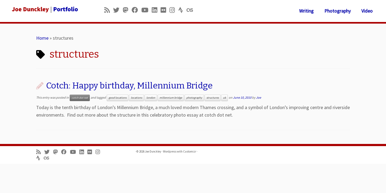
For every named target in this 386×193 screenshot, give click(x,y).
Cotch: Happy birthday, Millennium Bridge (129, 85)
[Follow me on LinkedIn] (156, 10)
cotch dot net (80, 97)
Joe (258, 97)
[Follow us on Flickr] (165, 10)
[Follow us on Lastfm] (191, 10)
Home (42, 38)
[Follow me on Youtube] (146, 10)
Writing (306, 11)
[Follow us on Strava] (182, 10)
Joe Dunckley (153, 151)
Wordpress (169, 151)
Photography (337, 11)
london (150, 97)
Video (367, 11)
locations (136, 97)
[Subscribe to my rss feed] (108, 10)
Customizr (189, 151)
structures (212, 97)
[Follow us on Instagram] (173, 10)
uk (224, 97)
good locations (118, 97)
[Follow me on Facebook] (136, 10)
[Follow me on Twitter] (118, 10)
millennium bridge (170, 97)
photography (194, 97)
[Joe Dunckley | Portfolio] (44, 9)
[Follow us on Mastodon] (127, 10)
